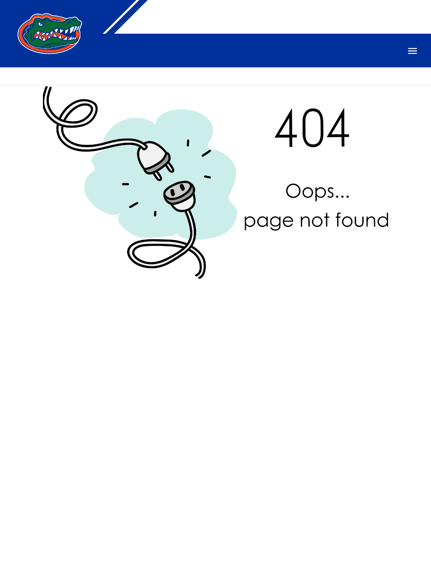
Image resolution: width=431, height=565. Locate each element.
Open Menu (412, 51)
